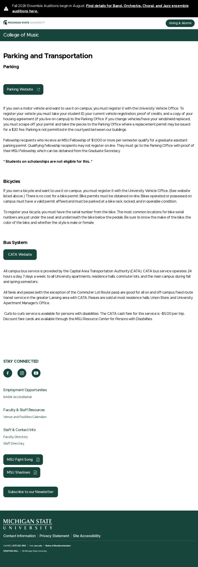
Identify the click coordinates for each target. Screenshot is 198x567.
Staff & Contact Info (19, 430)
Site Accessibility (87, 536)
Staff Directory (13, 443)
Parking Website (20, 89)
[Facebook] (7, 376)
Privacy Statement (54, 536)
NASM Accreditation (17, 397)
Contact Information (19, 536)
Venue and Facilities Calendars (24, 417)
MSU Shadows (18, 472)
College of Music (21, 35)
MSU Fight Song (20, 459)
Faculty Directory (15, 437)
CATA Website (20, 254)
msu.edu (38, 545)
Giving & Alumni (180, 23)
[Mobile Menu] (191, 35)
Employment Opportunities (25, 390)
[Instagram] (22, 376)
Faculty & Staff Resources (24, 410)
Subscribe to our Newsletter (30, 492)
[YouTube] (36, 376)
